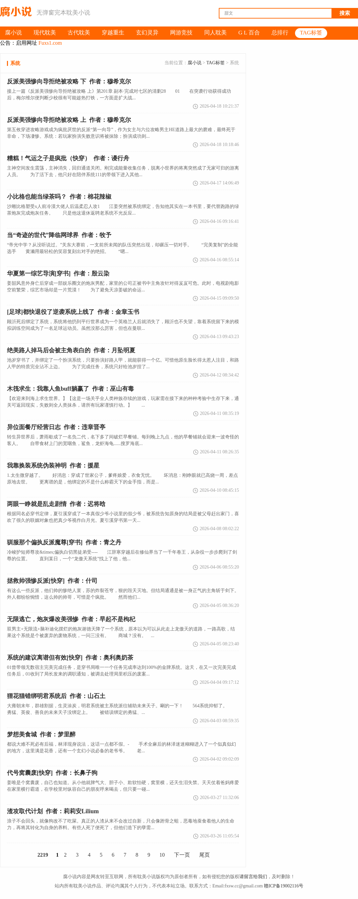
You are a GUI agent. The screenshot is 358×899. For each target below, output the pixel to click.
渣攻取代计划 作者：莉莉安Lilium (53, 811)
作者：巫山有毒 (70, 388)
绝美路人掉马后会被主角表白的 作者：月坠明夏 (71, 350)
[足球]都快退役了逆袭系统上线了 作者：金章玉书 (73, 312)
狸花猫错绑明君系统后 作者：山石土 (56, 696)
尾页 (204, 855)
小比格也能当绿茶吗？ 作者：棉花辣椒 (59, 196)
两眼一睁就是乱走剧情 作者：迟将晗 (56, 504)
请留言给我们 (253, 876)
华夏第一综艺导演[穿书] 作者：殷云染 (58, 273)
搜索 (344, 13)
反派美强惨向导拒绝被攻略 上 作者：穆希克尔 (69, 120)
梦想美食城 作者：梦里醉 (41, 734)
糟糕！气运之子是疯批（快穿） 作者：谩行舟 (68, 158)
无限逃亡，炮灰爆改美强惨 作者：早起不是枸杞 (71, 619)
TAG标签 (215, 62)
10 (162, 855)
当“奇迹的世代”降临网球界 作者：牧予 (59, 235)
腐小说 (195, 62)
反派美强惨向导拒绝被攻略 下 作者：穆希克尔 (69, 81)
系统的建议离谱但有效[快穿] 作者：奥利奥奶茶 (70, 657)
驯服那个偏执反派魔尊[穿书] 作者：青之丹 (64, 542)
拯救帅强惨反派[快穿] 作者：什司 (52, 580)
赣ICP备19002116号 (283, 885)
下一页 (182, 855)
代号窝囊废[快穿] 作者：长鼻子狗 (52, 773)
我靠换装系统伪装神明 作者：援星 (53, 465)
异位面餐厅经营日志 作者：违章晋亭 (56, 427)
